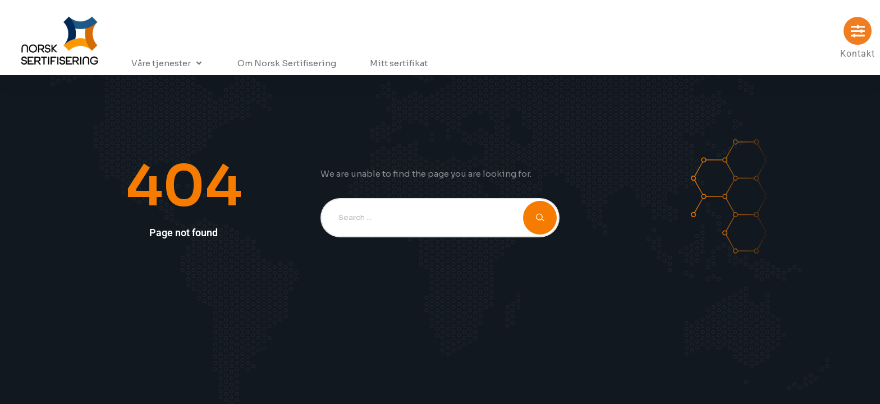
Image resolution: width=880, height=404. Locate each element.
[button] (167, 63)
